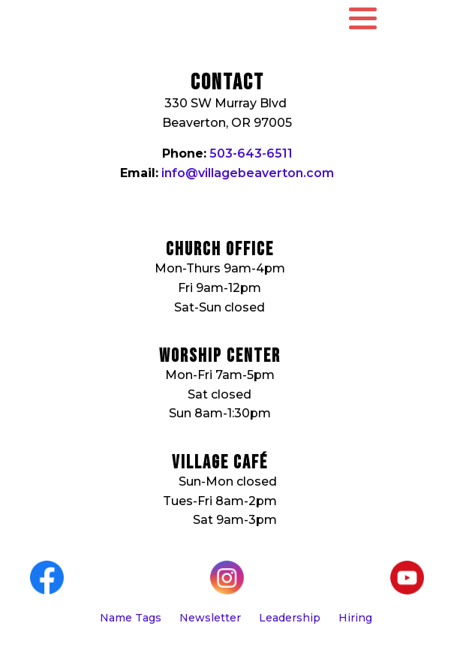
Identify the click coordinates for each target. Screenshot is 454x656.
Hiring (355, 617)
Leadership (289, 617)
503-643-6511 (251, 153)
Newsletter (210, 617)
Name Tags (130, 617)
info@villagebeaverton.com (247, 173)
